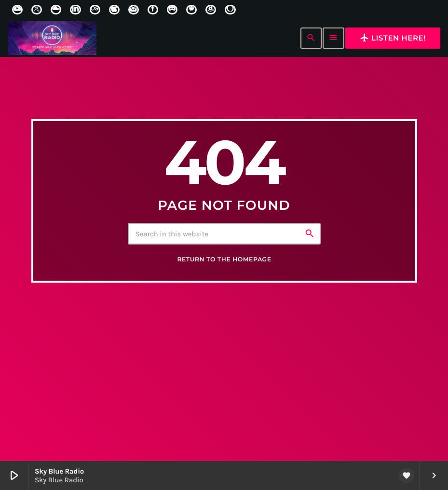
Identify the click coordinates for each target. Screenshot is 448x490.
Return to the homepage (224, 289)
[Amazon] (210, 9)
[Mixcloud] (56, 9)
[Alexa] (230, 9)
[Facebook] (153, 9)
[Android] (191, 9)
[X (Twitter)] (36, 9)
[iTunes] (114, 9)
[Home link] (52, 38)
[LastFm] (95, 9)
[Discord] (172, 9)
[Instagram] (133, 9)
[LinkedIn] (75, 9)
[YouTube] (17, 9)
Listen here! (393, 37)
